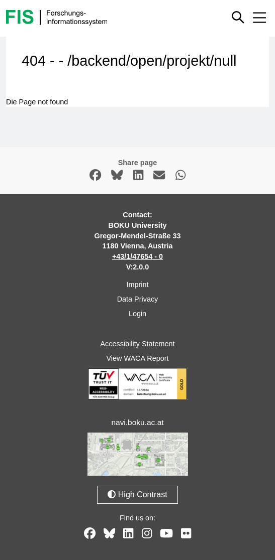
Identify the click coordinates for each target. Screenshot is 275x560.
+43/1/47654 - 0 (137, 256)
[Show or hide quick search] (238, 17)
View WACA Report (138, 358)
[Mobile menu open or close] (259, 17)
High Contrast (137, 494)
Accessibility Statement (138, 344)
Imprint (138, 285)
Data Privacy (137, 299)
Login (137, 314)
